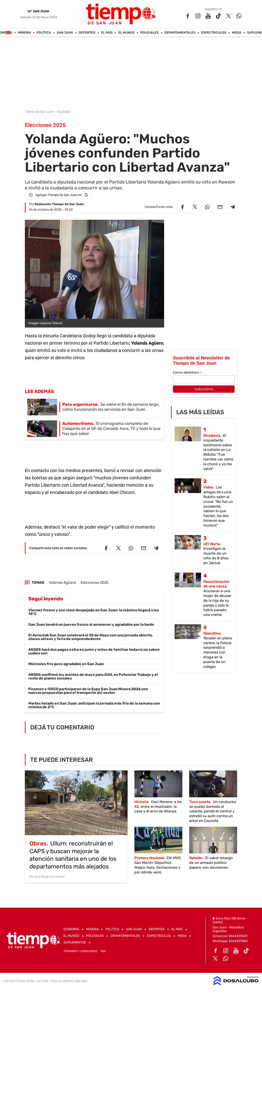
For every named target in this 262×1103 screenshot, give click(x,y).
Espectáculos (213, 33)
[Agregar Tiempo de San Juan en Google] (58, 195)
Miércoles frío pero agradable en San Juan (66, 664)
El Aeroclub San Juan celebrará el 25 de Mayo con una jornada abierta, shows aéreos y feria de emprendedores (90, 637)
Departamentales (180, 33)
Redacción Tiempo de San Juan (59, 204)
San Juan (65, 33)
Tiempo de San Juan (39, 112)
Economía (71, 929)
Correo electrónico (187, 372)
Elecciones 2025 (95, 582)
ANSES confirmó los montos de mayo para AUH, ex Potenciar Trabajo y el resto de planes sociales (93, 676)
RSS (103, 951)
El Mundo (126, 33)
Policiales (149, 33)
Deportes (87, 33)
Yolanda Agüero (62, 582)
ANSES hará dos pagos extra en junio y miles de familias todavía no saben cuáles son (94, 651)
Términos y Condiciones (80, 951)
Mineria (24, 33)
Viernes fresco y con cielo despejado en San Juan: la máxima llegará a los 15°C (93, 612)
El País (107, 33)
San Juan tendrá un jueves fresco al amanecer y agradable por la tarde (91, 624)
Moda (236, 33)
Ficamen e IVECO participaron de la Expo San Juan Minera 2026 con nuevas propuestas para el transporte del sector (88, 691)
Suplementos (74, 942)
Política (44, 33)
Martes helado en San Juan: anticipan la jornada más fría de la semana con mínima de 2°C (94, 705)
